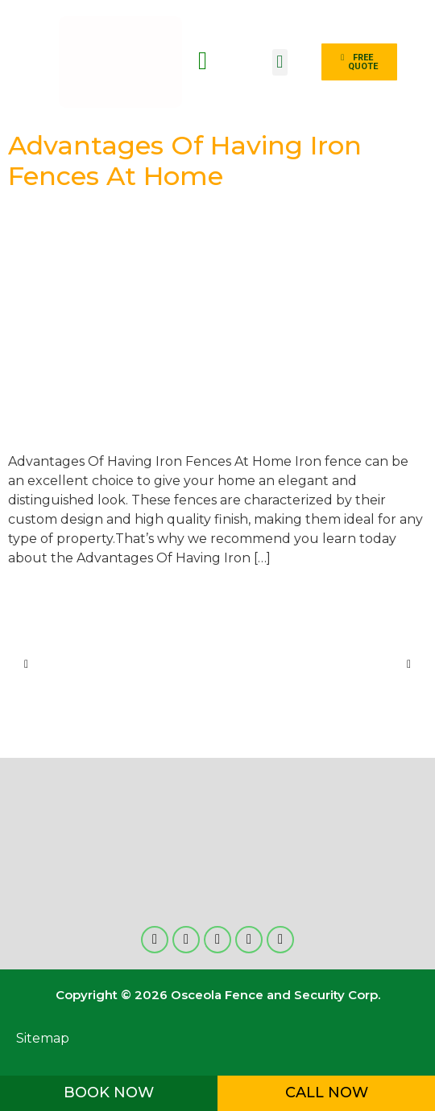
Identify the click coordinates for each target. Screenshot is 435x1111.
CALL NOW (326, 1092)
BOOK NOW (109, 1092)
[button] (280, 62)
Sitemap (42, 1038)
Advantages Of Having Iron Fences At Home (185, 160)
